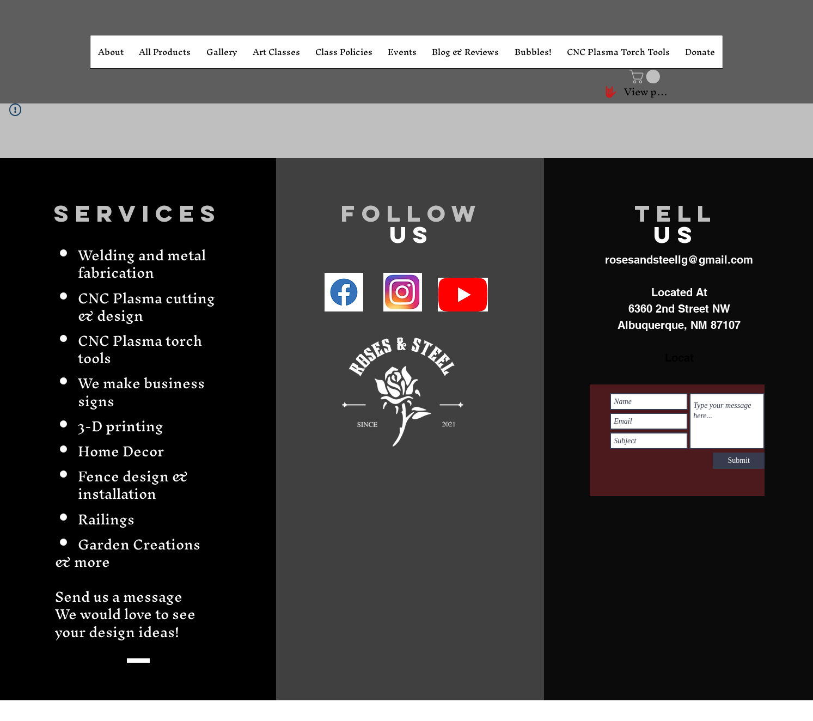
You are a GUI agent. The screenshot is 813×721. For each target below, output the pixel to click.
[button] (646, 76)
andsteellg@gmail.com (693, 259)
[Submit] (739, 461)
